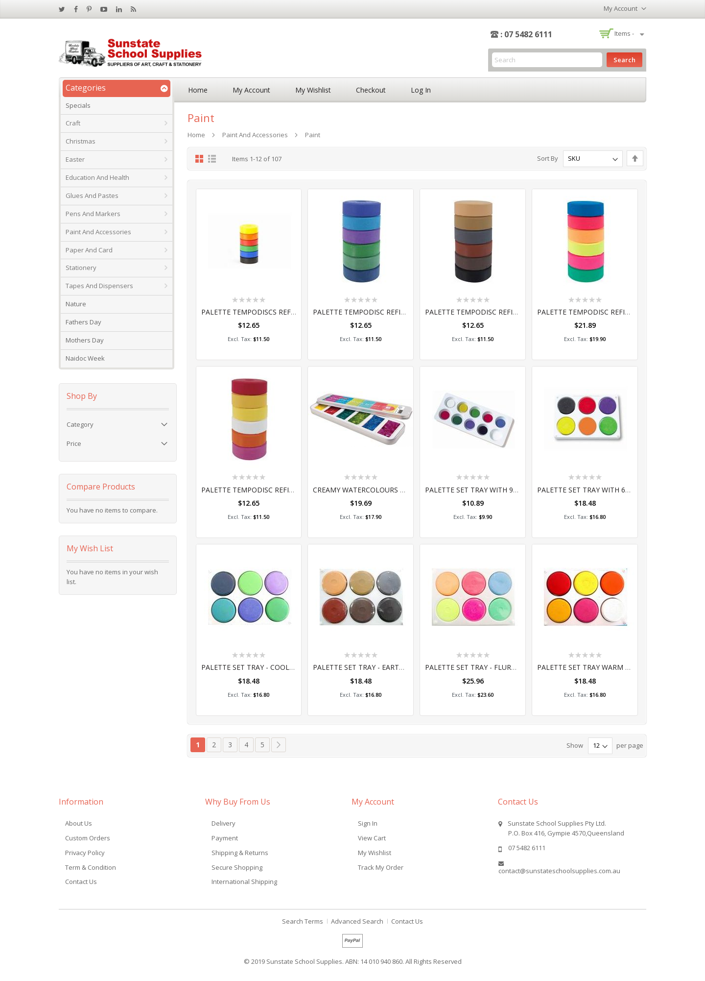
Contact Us (81, 881)
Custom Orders (87, 838)
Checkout (371, 90)
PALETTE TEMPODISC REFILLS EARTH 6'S (492, 312)
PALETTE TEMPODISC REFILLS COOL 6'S (379, 312)
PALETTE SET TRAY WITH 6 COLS (591, 489)
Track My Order (380, 867)
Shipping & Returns (240, 852)
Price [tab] (74, 443)
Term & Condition (90, 867)
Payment (225, 838)
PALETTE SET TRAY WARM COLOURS (597, 667)
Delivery (223, 823)
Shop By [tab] (82, 396)
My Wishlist (313, 90)
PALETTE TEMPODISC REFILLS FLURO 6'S (604, 312)
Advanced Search (357, 921)
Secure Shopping (237, 867)
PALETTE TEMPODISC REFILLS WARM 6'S (268, 489)
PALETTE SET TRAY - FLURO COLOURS (488, 667)
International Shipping (244, 881)
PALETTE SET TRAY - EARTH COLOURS (375, 667)
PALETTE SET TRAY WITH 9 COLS (479, 489)
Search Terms (302, 921)
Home (198, 90)
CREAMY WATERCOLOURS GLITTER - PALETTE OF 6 (397, 489)
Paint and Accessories (255, 134)
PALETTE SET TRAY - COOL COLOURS (262, 667)
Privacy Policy (85, 852)
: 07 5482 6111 (526, 34)
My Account (251, 90)
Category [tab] (80, 424)
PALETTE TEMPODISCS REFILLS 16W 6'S (266, 312)
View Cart (372, 838)
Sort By (547, 158)
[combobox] (547, 59)
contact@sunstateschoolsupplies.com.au (559, 870)
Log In (421, 90)
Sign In (367, 823)
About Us (78, 823)
